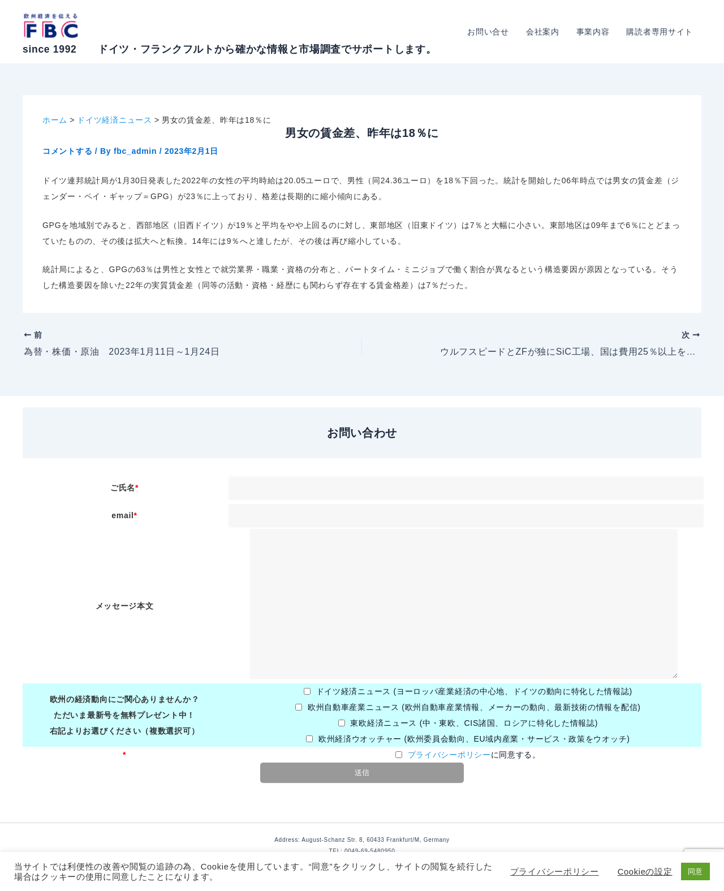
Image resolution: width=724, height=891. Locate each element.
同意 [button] (695, 871)
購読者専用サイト (660, 31)
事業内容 (594, 31)
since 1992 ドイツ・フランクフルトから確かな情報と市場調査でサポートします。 (229, 49)
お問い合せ (492, 31)
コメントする (67, 151)
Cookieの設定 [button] (645, 871)
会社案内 (545, 31)
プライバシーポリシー (449, 754)
